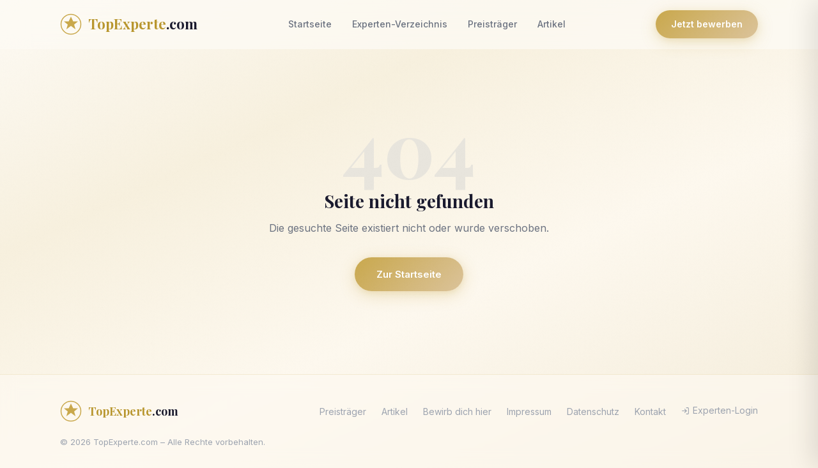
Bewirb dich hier (457, 411)
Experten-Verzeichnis (399, 24)
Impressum (529, 411)
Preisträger (492, 24)
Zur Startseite (409, 274)
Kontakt (650, 411)
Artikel (551, 24)
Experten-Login (719, 410)
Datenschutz (593, 411)
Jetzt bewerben (707, 24)
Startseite (310, 24)
